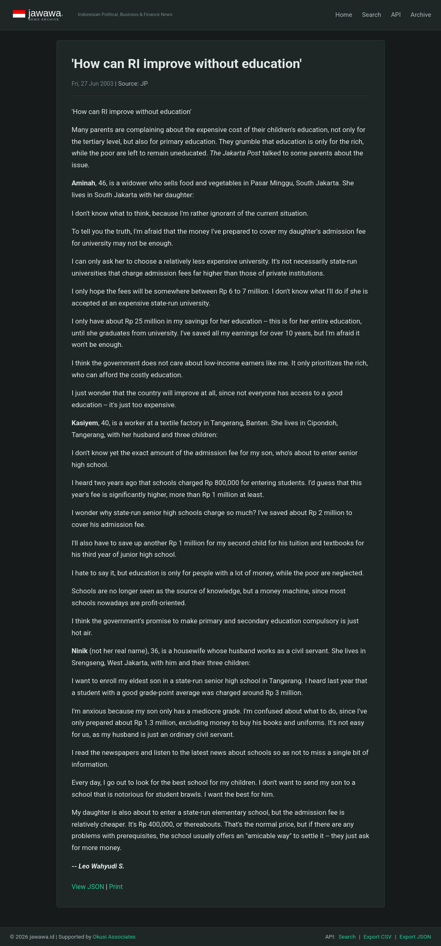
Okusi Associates (114, 936)
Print (116, 887)
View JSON (88, 887)
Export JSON (415, 936)
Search (371, 14)
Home (344, 14)
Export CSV (377, 936)
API (396, 14)
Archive (421, 14)
